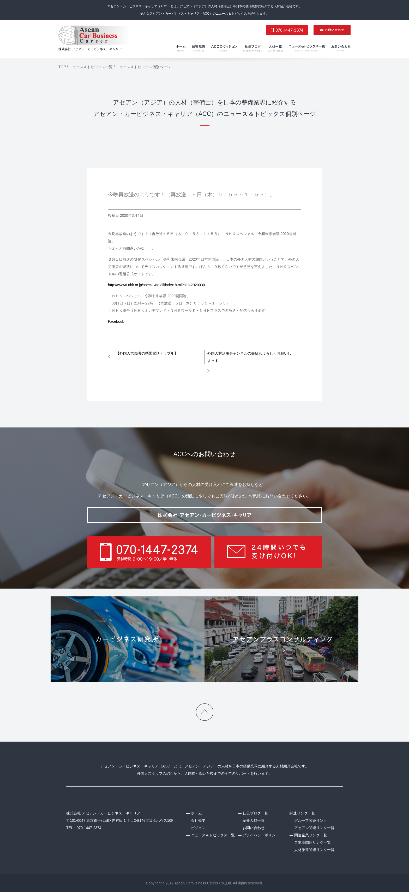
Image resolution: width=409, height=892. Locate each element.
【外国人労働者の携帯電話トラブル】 (147, 353)
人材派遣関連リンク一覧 (314, 850)
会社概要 (198, 820)
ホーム (196, 813)
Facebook (116, 321)
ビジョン (198, 828)
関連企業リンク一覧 (310, 835)
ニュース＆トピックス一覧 (213, 835)
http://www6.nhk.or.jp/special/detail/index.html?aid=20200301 (157, 285)
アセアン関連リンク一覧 (314, 828)
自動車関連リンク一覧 (312, 842)
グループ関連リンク (310, 820)
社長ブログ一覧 (255, 813)
